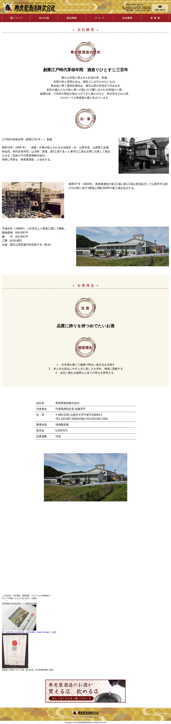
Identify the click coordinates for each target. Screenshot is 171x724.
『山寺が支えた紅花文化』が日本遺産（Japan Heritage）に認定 (30, 632)
